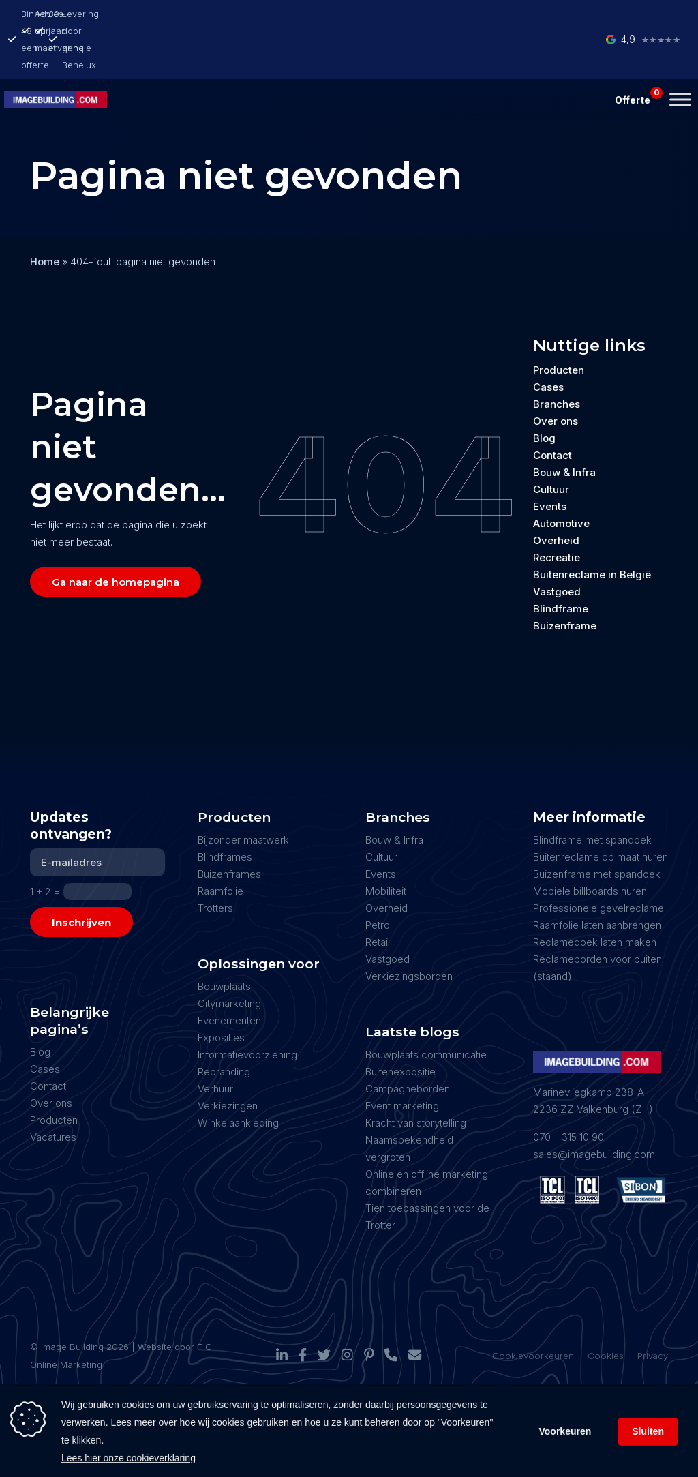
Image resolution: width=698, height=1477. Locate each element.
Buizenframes (229, 825)
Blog (544, 389)
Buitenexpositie (400, 1023)
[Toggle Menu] (680, 50)
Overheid (556, 492)
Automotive (561, 474)
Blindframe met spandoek (592, 791)
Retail (377, 893)
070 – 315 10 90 (568, 1088)
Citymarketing (229, 955)
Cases (548, 338)
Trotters (215, 859)
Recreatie (556, 509)
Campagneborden (407, 1040)
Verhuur (215, 1040)
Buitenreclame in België (592, 526)
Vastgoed (557, 543)
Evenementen (229, 972)
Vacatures (53, 1088)
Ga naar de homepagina (115, 533)
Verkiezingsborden (409, 927)
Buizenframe (564, 577)
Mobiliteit (385, 842)
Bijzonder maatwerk (243, 791)
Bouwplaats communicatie (426, 1006)
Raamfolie (220, 842)
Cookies (606, 1307)
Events (549, 457)
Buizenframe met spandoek (597, 825)
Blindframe (560, 560)
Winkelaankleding (238, 1074)
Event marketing (402, 1057)
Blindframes (225, 808)
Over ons (555, 372)
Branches (556, 355)
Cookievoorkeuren (533, 1307)
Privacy (652, 1307)
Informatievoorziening (247, 1006)
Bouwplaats (224, 937)
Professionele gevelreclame (598, 859)
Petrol (378, 876)
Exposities (221, 989)
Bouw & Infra (564, 423)
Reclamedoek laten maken (594, 893)
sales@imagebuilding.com (594, 1105)
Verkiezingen (228, 1057)
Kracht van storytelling (415, 1074)
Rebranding (224, 1023)
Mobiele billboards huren (590, 842)
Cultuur (551, 440)
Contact (552, 406)
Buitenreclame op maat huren (600, 808)
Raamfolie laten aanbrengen (597, 876)
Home (44, 213)
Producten (558, 321)
